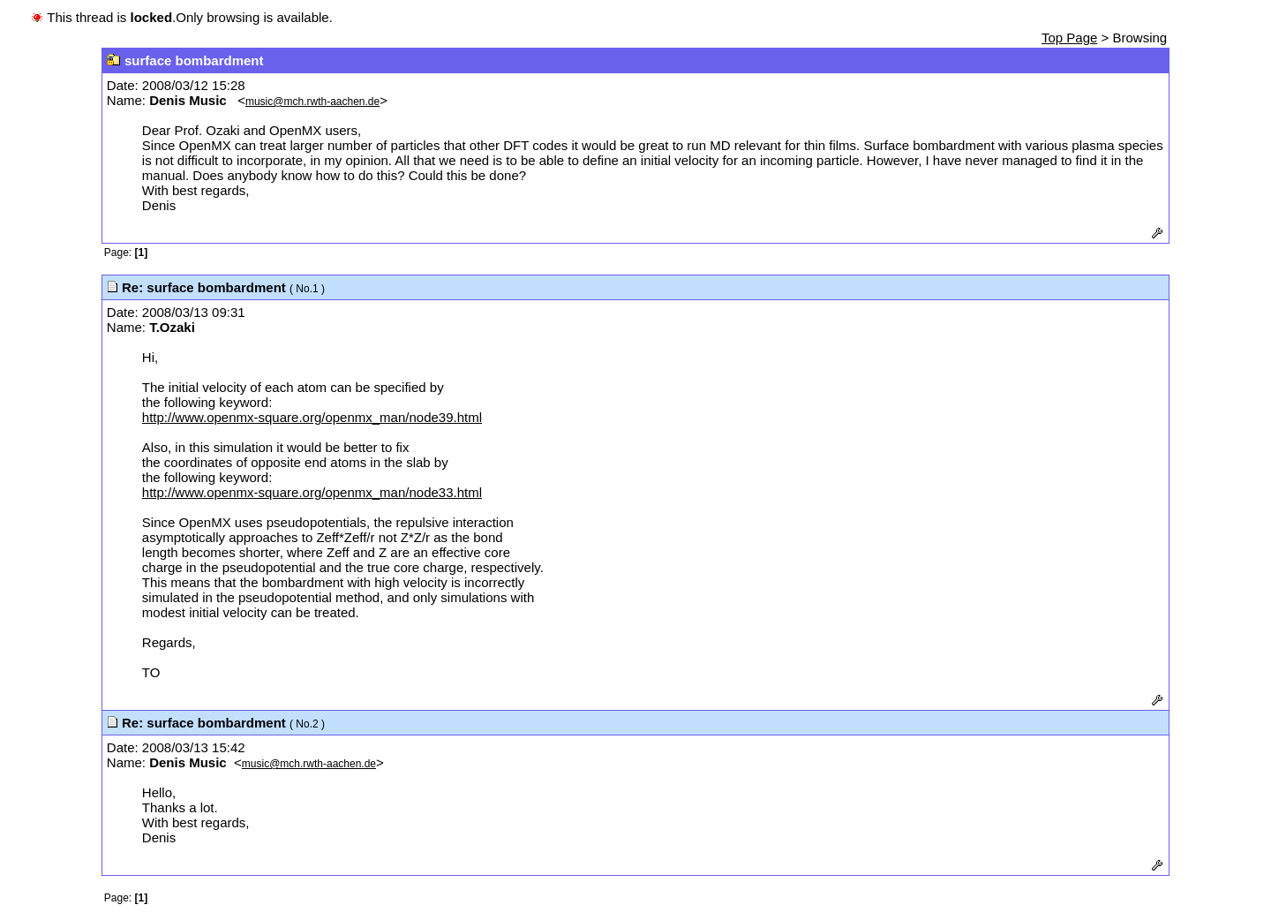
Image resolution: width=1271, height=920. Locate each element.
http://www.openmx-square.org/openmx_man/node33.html (312, 492)
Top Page (1069, 37)
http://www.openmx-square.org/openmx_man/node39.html (312, 417)
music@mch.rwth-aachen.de (312, 101)
